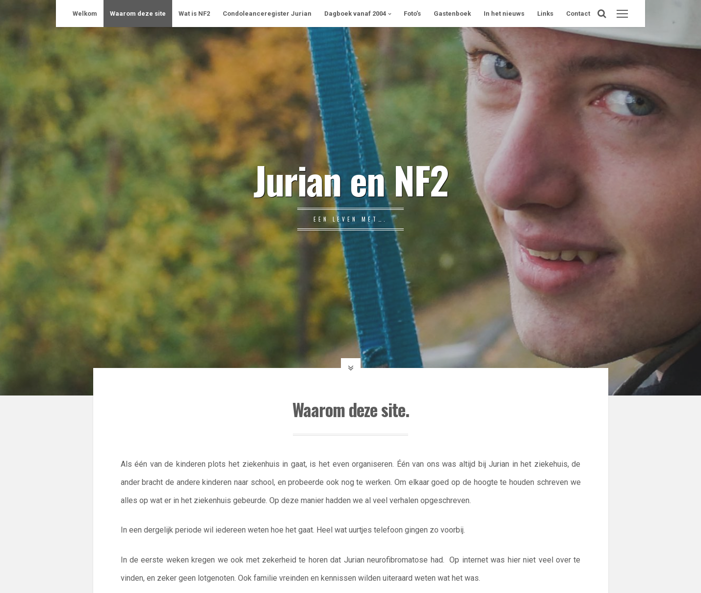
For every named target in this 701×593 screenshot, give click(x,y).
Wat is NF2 (194, 13)
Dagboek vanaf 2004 (355, 13)
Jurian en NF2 (351, 179)
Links (545, 13)
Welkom (85, 13)
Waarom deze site (138, 13)
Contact (578, 13)
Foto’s (412, 13)
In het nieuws (504, 13)
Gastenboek (452, 13)
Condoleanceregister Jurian (267, 13)
